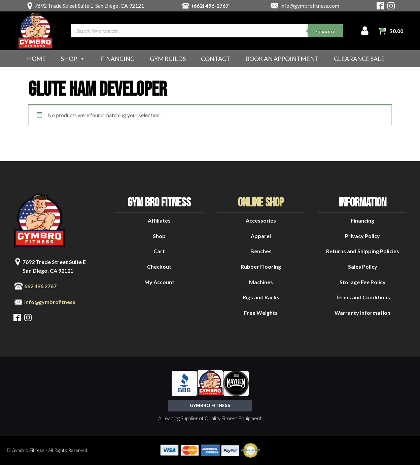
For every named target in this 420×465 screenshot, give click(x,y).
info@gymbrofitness (49, 302)
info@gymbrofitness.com (309, 5)
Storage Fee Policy (363, 282)
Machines (261, 282)
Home (36, 58)
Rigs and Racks (261, 297)
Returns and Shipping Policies (362, 251)
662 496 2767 (40, 286)
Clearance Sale (359, 58)
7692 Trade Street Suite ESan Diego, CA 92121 (54, 266)
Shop (73, 58)
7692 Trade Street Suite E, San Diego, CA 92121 (89, 5)
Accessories (261, 220)
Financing (117, 58)
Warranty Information (362, 312)
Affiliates (159, 220)
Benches (261, 251)
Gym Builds (168, 58)
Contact (215, 58)
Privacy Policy (362, 236)
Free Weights (261, 312)
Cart (159, 251)
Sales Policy (362, 266)
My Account (159, 282)
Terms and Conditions (362, 297)
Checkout (159, 266)
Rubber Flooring (261, 266)
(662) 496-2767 (210, 5)
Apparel (261, 236)
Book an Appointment (282, 58)
